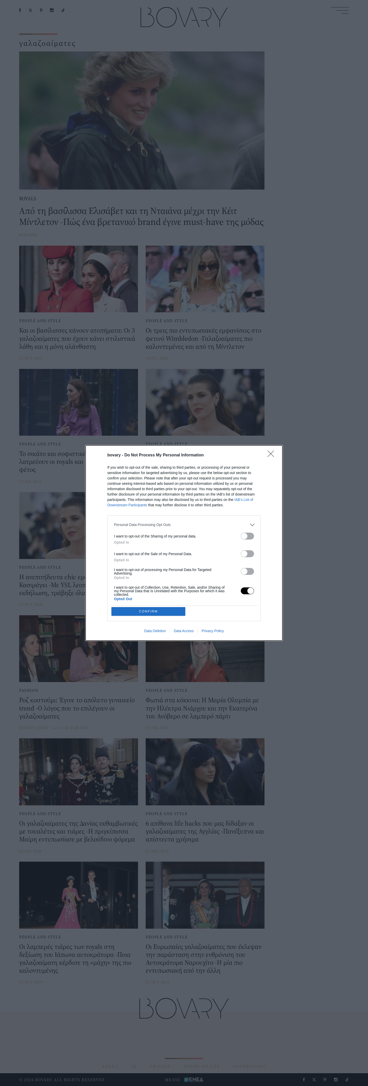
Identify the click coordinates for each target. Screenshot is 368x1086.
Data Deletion (155, 594)
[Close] (272, 492)
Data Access (184, 594)
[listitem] (184, 561)
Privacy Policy (213, 594)
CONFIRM (148, 574)
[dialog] (184, 543)
